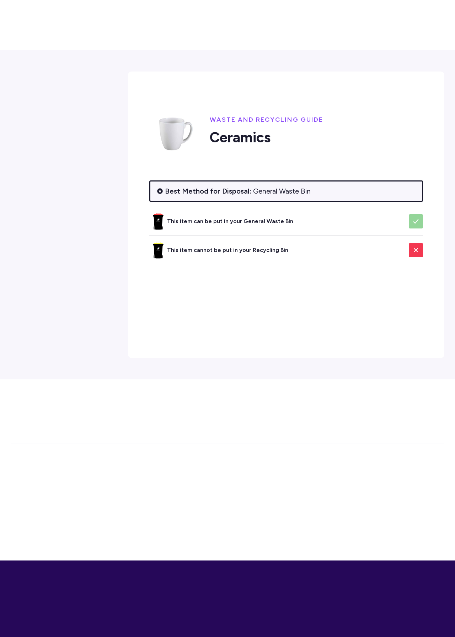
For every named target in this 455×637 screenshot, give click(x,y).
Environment (192, 96)
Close (438, 623)
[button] (410, 9)
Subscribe (406, 413)
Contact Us (410, 32)
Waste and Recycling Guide (312, 96)
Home (156, 96)
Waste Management (244, 96)
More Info (410, 623)
